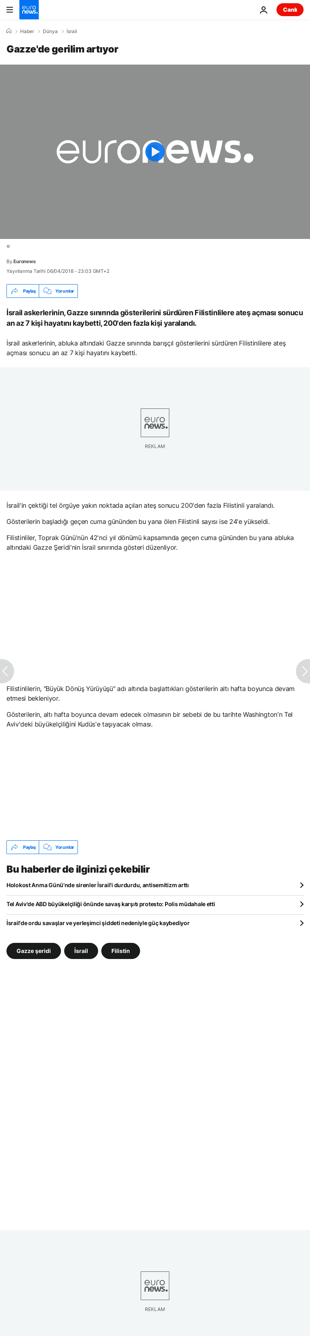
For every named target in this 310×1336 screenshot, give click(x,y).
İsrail (72, 31)
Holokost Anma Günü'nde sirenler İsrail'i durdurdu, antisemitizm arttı (97, 885)
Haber (27, 31)
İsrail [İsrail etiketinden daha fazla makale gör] (81, 950)
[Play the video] (155, 152)
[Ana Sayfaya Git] (29, 9)
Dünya (50, 31)
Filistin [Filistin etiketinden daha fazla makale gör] (120, 950)
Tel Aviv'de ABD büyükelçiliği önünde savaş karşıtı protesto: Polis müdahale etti (110, 903)
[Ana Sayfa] (8, 31)
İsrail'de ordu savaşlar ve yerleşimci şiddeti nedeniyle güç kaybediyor (97, 922)
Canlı (290, 9)
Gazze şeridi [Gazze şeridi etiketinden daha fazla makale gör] (34, 950)
